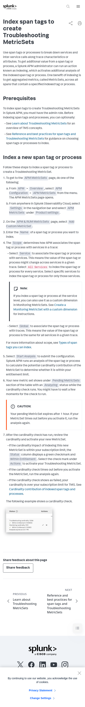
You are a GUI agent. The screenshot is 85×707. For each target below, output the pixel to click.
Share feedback (18, 568)
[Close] (79, 675)
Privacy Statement (40, 692)
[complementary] (69, 23)
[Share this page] (70, 23)
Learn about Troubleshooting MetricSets (39, 123)
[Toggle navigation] (77, 628)
